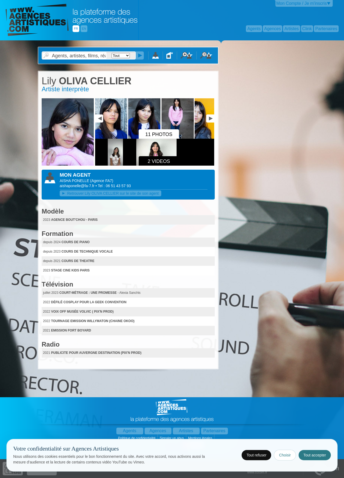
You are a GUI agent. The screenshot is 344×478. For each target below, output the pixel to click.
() (101, 181)
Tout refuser (256, 455)
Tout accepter (314, 455)
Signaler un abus (172, 438)
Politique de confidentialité (137, 438)
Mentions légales (200, 438)
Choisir (285, 455)
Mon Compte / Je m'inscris (301, 3)
